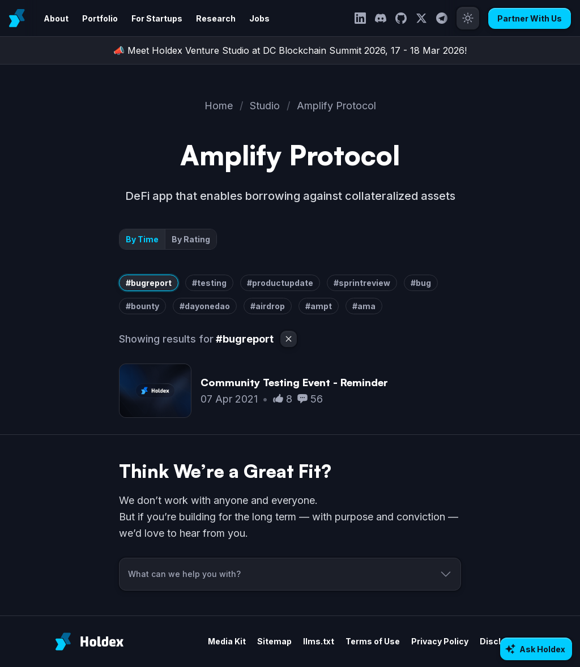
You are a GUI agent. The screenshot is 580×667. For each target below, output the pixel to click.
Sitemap (274, 641)
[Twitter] (421, 18)
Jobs (259, 18)
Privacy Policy (439, 641)
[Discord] (380, 18)
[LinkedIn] (360, 18)
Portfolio (100, 18)
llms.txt (318, 641)
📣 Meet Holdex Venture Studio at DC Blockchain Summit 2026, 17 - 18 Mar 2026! (290, 50)
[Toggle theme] (468, 18)
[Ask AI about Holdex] (536, 649)
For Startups (156, 18)
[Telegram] (441, 18)
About (56, 18)
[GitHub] (401, 18)
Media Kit (227, 641)
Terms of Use (373, 641)
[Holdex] (89, 641)
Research (216, 18)
